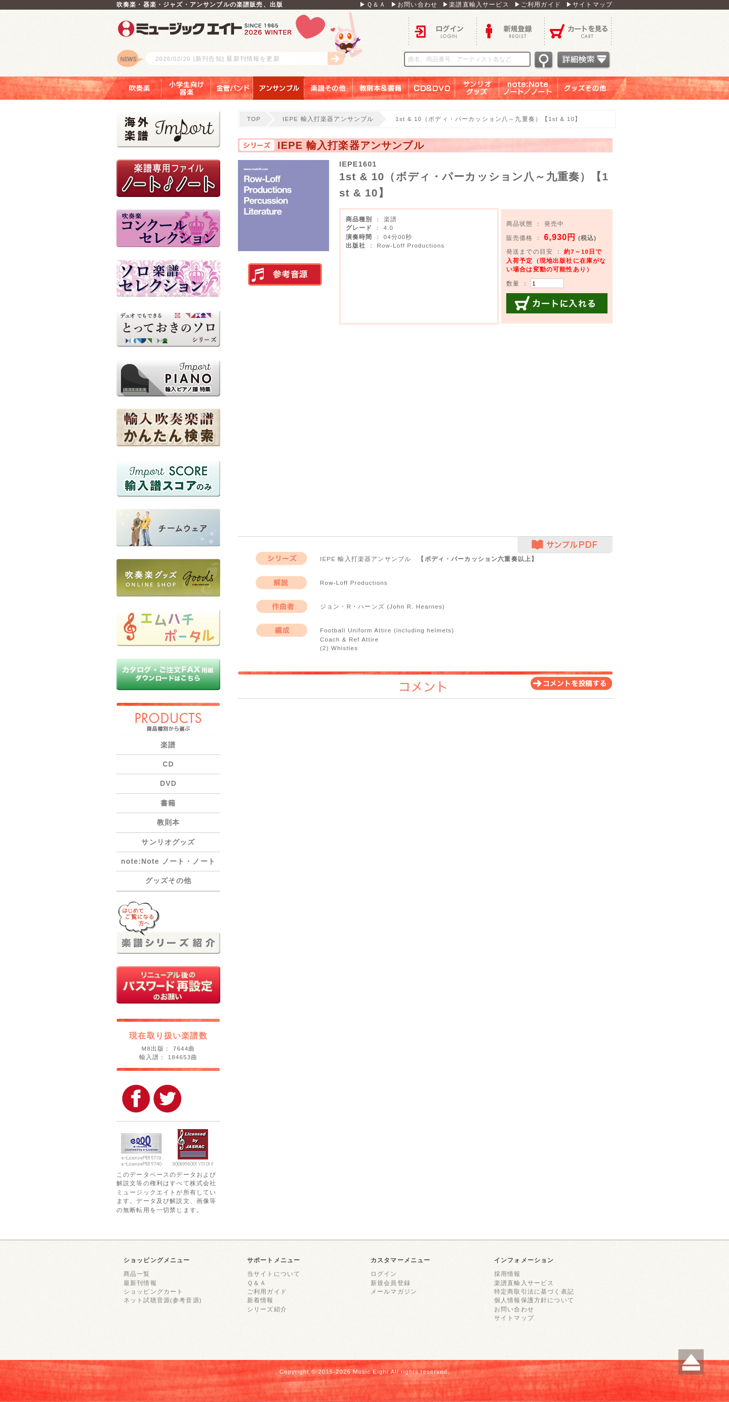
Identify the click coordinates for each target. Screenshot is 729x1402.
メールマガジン (394, 1291)
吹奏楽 (132, 88)
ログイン (442, 31)
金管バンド (232, 88)
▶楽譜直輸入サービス (475, 4)
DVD (168, 783)
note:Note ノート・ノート (168, 861)
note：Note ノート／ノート (528, 88)
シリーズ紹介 (267, 1309)
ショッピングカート (153, 1291)
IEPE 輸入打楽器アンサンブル (328, 118)
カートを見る (578, 31)
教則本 (168, 822)
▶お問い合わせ (414, 4)
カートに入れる (557, 303)
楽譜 (168, 745)
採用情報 (507, 1273)
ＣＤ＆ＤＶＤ (432, 88)
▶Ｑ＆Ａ (372, 4)
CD (168, 764)
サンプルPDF (565, 545)
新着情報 (260, 1300)
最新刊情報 (140, 1282)
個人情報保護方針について (534, 1300)
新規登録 (510, 31)
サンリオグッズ (477, 88)
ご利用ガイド (267, 1291)
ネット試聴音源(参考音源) (163, 1300)
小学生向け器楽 (186, 88)
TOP (254, 118)
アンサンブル (278, 88)
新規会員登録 (391, 1282)
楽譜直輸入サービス (524, 1282)
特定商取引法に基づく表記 (534, 1291)
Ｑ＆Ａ (256, 1282)
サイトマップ (514, 1317)
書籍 (168, 803)
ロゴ (243, 43)
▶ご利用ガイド (537, 4)
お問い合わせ (514, 1309)
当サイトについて (273, 1273)
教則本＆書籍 (381, 88)
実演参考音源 (285, 275)
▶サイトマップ (589, 4)
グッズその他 (592, 88)
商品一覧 (137, 1273)
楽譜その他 (328, 88)
